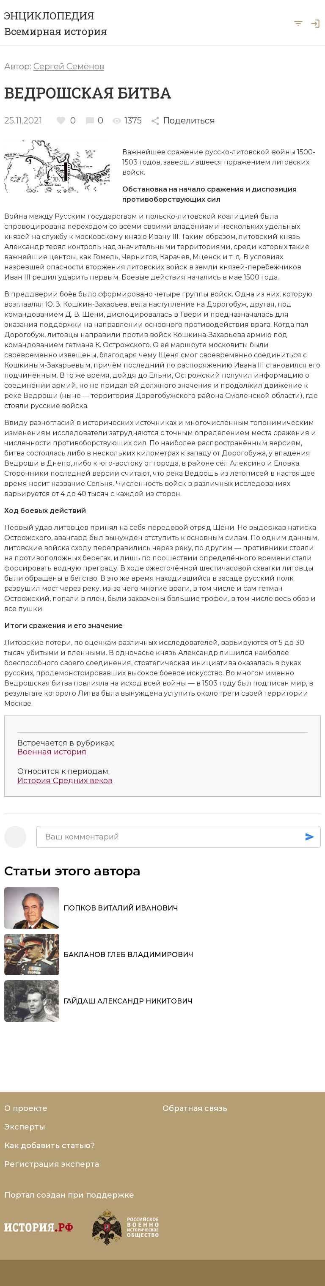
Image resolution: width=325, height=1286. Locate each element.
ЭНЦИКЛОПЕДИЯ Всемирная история (55, 23)
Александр (24, 247)
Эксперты (24, 1127)
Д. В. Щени (84, 314)
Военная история (51, 752)
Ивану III (164, 237)
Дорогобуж (227, 304)
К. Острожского (122, 345)
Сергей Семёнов (68, 66)
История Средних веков (65, 780)
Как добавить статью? (49, 1145)
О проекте (25, 1108)
